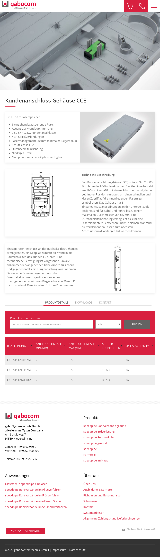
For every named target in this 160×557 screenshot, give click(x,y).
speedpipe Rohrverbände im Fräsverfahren (32, 495)
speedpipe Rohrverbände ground (104, 426)
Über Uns (89, 484)
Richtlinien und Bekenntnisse (101, 495)
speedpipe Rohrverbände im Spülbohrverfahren (36, 507)
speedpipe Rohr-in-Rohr (98, 437)
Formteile (89, 455)
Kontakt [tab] (105, 302)
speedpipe (90, 449)
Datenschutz (77, 550)
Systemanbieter (93, 513)
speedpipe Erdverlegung (99, 431)
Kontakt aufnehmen (25, 531)
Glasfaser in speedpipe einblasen (26, 484)
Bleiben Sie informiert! (138, 529)
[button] (154, 6)
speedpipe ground (95, 443)
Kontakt (88, 507)
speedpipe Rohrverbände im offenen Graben (34, 501)
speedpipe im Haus (95, 460)
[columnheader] (19, 346)
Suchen (136, 324)
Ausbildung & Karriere (97, 490)
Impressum (59, 550)
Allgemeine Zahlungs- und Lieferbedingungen (112, 518)
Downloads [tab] (83, 302)
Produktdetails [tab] (56, 302)
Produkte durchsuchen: (25, 318)
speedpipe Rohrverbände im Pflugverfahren (33, 490)
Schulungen (91, 501)
